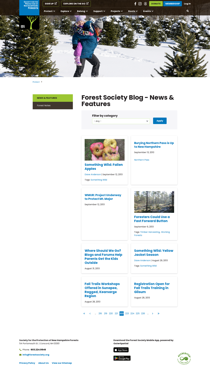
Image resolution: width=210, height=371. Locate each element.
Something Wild (99, 179)
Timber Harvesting (150, 232)
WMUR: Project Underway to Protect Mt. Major (103, 197)
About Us (43, 363)
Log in (187, 3)
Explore (65, 11)
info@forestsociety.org (35, 354)
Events (147, 11)
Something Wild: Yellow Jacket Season (153, 252)
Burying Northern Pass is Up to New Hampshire (154, 145)
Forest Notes (43, 105)
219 (106, 313)
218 (100, 313)
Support (98, 11)
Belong (81, 11)
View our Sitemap (62, 363)
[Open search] (187, 11)
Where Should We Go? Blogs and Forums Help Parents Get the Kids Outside (103, 256)
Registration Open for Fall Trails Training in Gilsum (152, 288)
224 (132, 313)
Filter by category (105, 116)
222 (122, 313)
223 (127, 313)
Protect (48, 11)
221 (117, 313)
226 (143, 313)
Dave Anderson (93, 174)
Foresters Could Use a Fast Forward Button (152, 219)
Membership (172, 3)
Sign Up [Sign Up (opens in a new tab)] (49, 3)
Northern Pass (141, 159)
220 (111, 313)
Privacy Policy (27, 363)
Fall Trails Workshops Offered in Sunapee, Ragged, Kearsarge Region (102, 290)
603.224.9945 (38, 349)
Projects (115, 11)
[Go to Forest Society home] (29, 14)
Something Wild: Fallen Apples (104, 166)
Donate (156, 3)
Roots (131, 11)
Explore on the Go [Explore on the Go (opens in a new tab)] (74, 3)
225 (138, 313)
